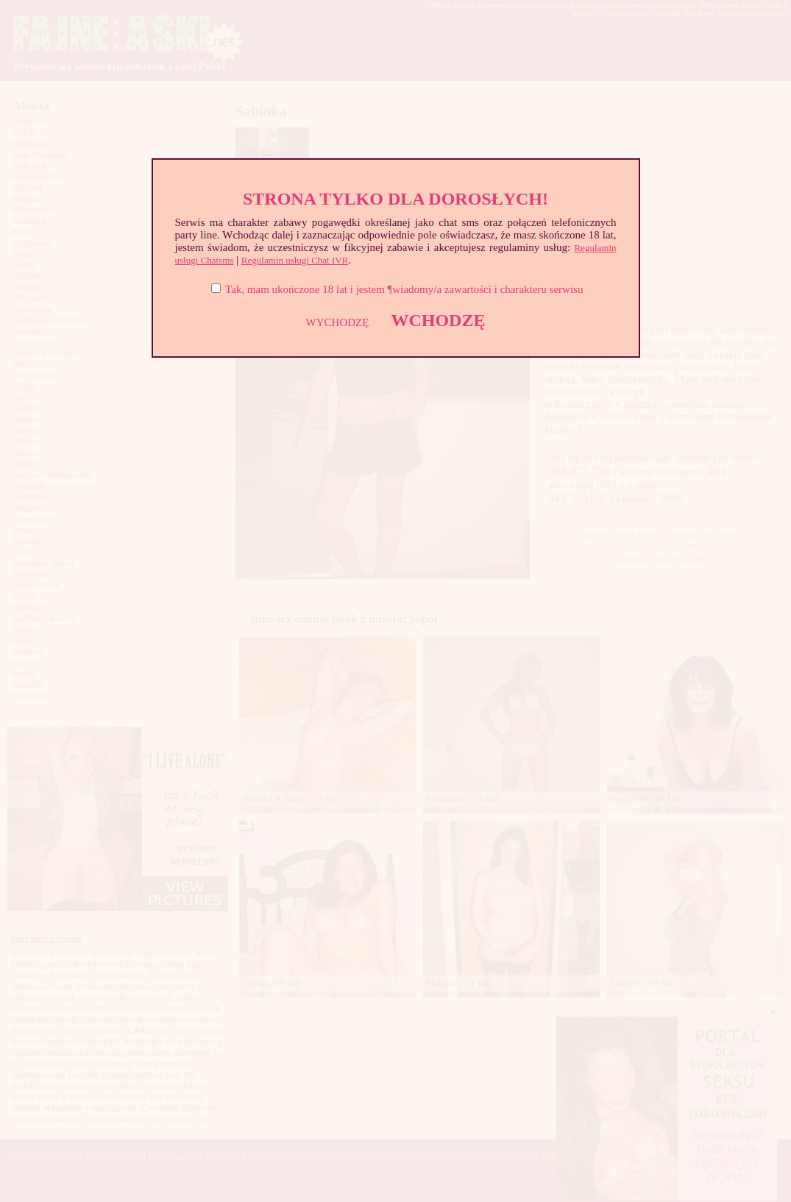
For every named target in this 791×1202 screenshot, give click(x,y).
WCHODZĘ (438, 320)
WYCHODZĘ (337, 322)
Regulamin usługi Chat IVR (295, 260)
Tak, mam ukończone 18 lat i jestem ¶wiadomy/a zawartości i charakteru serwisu (404, 289)
